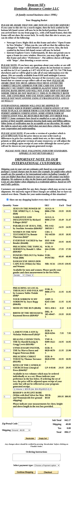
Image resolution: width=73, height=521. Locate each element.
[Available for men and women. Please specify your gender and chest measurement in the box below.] (17, 272)
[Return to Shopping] (25, 463)
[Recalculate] (30, 428)
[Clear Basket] (43, 428)
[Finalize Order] (48, 463)
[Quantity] (6, 210)
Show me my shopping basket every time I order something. (37, 199)
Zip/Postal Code (9, 413)
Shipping (6, 420)
